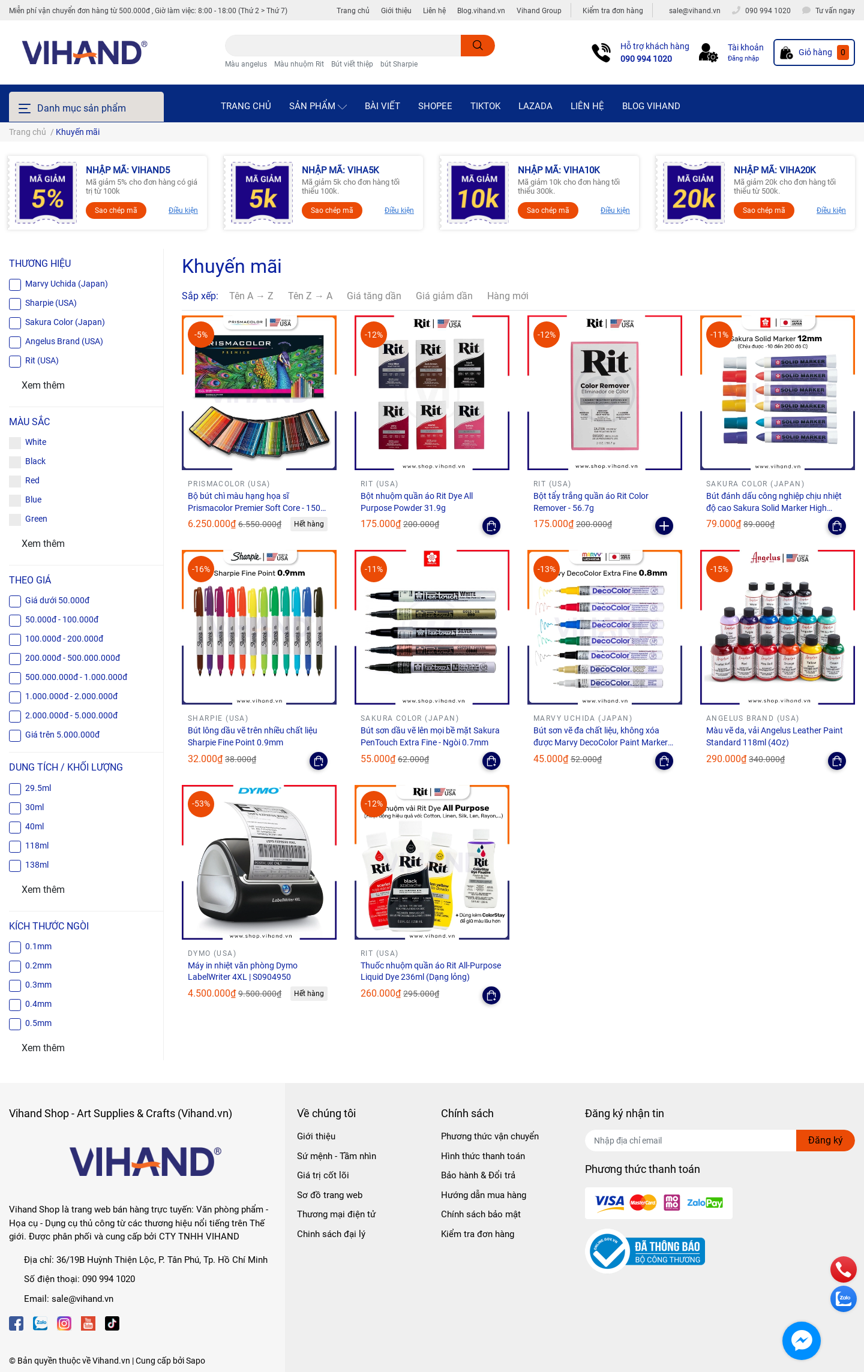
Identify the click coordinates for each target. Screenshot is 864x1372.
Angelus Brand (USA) (64, 341)
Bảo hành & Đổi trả (478, 1175)
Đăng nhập (743, 58)
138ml (37, 864)
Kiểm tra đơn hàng (613, 11)
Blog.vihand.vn (481, 11)
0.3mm (38, 984)
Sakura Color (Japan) (65, 322)
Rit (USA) (42, 360)
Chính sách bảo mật (481, 1214)
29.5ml (38, 788)
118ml (37, 845)
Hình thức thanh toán (483, 1156)
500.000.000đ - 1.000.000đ (76, 677)
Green (36, 518)
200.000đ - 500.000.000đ (72, 658)
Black (35, 461)
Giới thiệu (396, 11)
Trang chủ (353, 11)
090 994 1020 (646, 59)
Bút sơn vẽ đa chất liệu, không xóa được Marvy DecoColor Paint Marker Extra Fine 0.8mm (600, 742)
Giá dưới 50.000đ (57, 600)
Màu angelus (246, 64)
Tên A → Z (251, 296)
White (35, 442)
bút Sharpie (399, 64)
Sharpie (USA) (51, 303)
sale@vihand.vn (82, 1298)
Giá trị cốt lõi (323, 1175)
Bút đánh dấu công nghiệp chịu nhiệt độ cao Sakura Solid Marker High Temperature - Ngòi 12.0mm (774, 507)
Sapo (195, 1360)
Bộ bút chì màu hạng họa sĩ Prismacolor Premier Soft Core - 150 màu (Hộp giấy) (254, 507)
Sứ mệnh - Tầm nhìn (336, 1156)
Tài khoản (746, 47)
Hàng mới (508, 296)
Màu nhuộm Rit (299, 64)
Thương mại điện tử (336, 1214)
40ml (34, 826)
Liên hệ (434, 11)
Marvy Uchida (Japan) (66, 283)
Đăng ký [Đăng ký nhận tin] (825, 1140)
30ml (34, 807)
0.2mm (38, 965)
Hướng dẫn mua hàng (483, 1195)
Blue (33, 499)
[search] (478, 45)
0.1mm (38, 946)
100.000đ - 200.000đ (64, 638)
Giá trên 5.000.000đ (62, 734)
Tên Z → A (310, 296)
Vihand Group (539, 11)
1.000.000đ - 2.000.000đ (71, 696)
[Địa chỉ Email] (720, 1140)
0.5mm (38, 1023)
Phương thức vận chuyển (490, 1136)
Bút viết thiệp (352, 64)
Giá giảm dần (444, 296)
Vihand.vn (111, 1360)
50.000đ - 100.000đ (61, 619)
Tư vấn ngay (835, 11)
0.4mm (38, 1004)
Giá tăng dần (374, 296)
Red (32, 480)
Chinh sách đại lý (331, 1234)
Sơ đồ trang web (329, 1195)
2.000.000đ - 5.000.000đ (71, 715)
